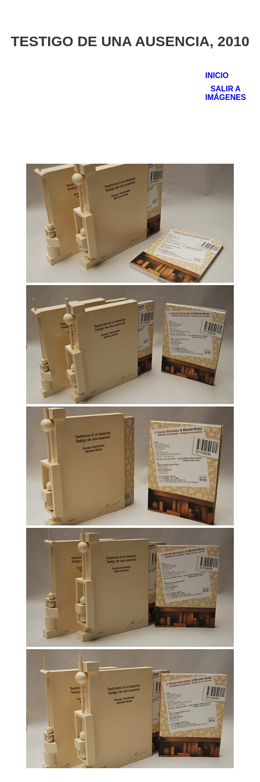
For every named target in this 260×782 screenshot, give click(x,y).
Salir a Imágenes (225, 93)
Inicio (217, 75)
